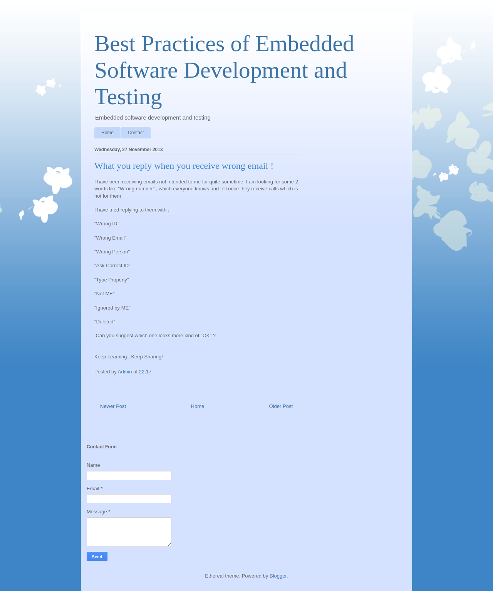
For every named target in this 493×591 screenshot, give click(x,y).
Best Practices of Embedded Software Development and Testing (224, 70)
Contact (136, 132)
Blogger (278, 576)
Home (107, 132)
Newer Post (113, 406)
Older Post (281, 406)
